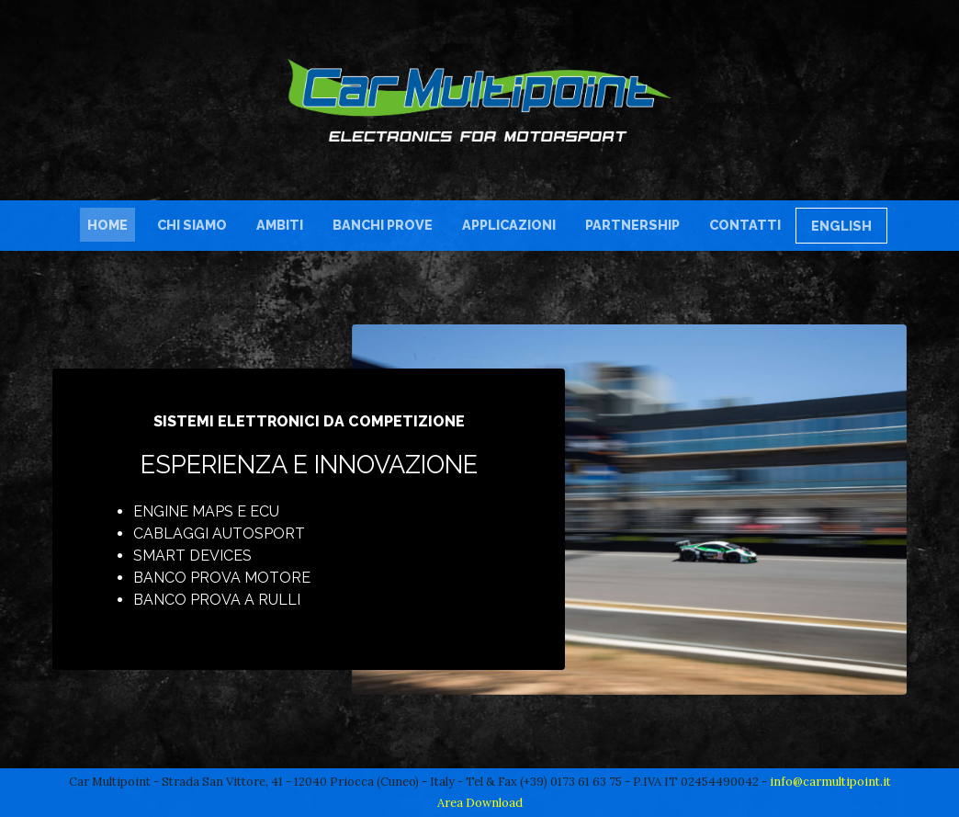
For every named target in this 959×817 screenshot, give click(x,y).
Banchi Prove (383, 225)
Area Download (480, 803)
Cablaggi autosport (219, 533)
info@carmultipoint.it (830, 781)
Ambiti (279, 225)
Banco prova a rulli (216, 599)
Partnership (632, 225)
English (841, 225)
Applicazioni (509, 225)
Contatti (745, 225)
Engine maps (183, 511)
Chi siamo (192, 225)
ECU (264, 511)
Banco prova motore (221, 577)
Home (111, 224)
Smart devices (192, 555)
